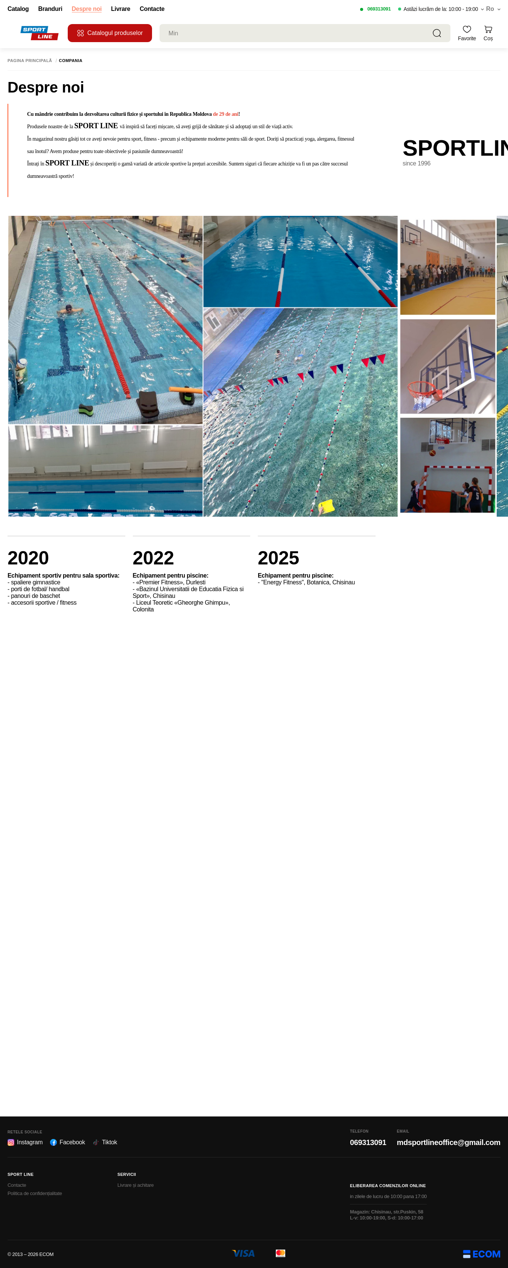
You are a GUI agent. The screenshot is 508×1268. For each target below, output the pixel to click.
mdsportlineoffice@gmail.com (448, 1142)
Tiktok (105, 1142)
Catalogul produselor (110, 33)
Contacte (152, 9)
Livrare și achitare (135, 1185)
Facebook (67, 1142)
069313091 (379, 9)
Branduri (50, 9)
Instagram (25, 1142)
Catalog (18, 9)
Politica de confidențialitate (35, 1193)
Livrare (120, 9)
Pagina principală (30, 61)
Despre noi (87, 9)
